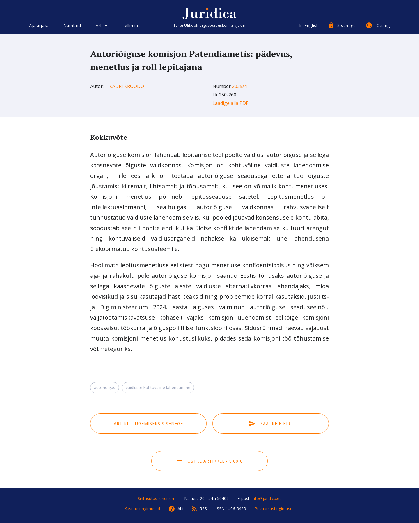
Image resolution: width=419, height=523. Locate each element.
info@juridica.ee (267, 498)
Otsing (383, 25)
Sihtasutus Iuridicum (156, 498)
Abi (180, 508)
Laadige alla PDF (230, 103)
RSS (203, 508)
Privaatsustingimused (275, 508)
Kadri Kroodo (126, 86)
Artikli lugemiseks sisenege (148, 423)
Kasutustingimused (142, 508)
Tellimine (131, 25)
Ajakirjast (39, 25)
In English (309, 25)
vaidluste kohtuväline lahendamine (158, 387)
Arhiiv (101, 25)
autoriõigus (104, 387)
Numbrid (72, 25)
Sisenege (346, 25)
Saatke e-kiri (270, 423)
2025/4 (239, 86)
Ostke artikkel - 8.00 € (209, 461)
